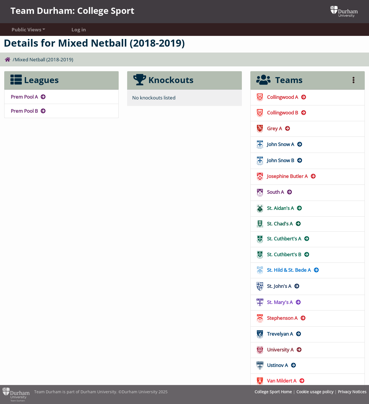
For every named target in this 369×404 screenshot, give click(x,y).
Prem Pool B (28, 111)
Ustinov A (276, 365)
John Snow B (280, 160)
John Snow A (280, 144)
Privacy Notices (352, 391)
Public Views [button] (26, 29)
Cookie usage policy (314, 391)
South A (274, 192)
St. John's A (278, 286)
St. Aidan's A (279, 208)
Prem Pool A (28, 97)
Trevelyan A (279, 334)
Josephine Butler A (286, 176)
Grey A (273, 128)
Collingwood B (282, 112)
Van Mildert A (281, 380)
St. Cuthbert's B (283, 254)
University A (279, 349)
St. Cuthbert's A (283, 238)
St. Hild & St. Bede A (288, 270)
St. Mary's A (279, 302)
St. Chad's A (279, 223)
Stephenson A (281, 318)
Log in (78, 29)
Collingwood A (282, 97)
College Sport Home (273, 391)
